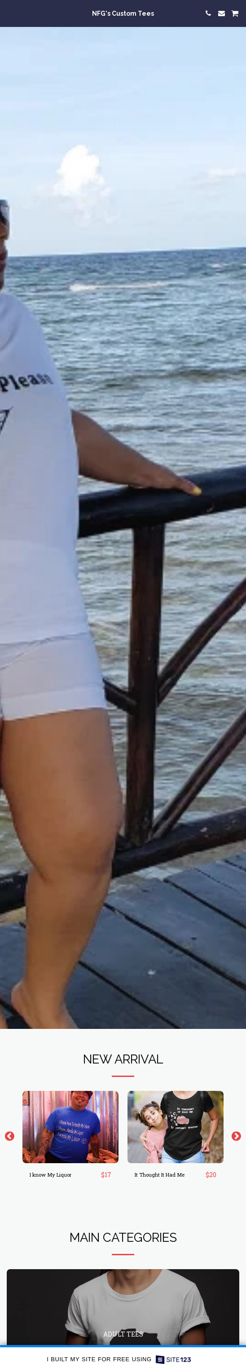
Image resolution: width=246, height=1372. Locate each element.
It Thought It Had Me (159, 1174)
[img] (70, 1127)
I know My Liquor (50, 1174)
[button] (10, 13)
